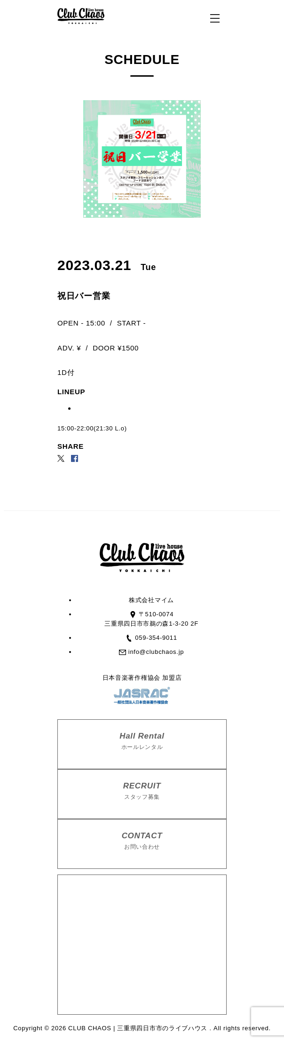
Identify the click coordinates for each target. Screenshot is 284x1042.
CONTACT (142, 841)
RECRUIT (142, 791)
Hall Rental (142, 741)
